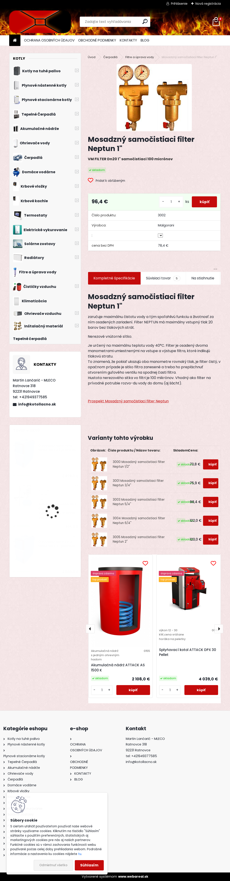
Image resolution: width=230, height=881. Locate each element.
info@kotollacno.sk (37, 404)
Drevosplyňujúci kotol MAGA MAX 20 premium (56, 543)
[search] (145, 21)
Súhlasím (89, 865)
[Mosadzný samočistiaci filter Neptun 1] (154, 97)
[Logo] (40, 22)
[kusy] (168, 202)
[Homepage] (14, 40)
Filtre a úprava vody (139, 57)
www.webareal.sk (133, 876)
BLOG (145, 40)
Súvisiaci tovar (163, 278)
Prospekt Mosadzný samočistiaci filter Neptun (128, 401)
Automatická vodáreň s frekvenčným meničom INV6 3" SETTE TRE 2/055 (57, 511)
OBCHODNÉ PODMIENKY (97, 40)
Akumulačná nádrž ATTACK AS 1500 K (118, 668)
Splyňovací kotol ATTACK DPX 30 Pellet (187, 652)
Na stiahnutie (202, 278)
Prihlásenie (179, 3)
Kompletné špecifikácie (114, 278)
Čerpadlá (110, 57)
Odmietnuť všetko (53, 865)
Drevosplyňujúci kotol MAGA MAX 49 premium (56, 447)
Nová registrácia (208, 3)
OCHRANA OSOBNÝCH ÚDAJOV (49, 40)
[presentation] (90, 628)
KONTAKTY (128, 40)
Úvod (91, 57)
